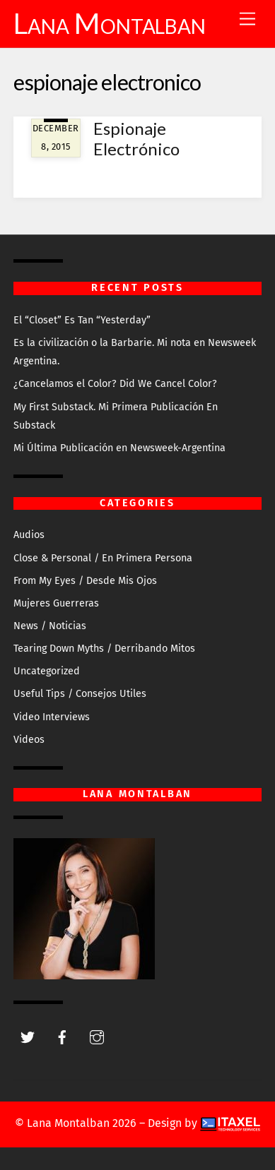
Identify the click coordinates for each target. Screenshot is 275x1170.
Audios (29, 535)
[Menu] (247, 19)
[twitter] (27, 1036)
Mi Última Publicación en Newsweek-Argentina (119, 448)
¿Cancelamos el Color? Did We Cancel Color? (115, 384)
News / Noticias (49, 626)
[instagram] (97, 1036)
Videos (29, 740)
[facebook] (62, 1036)
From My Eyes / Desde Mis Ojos (85, 581)
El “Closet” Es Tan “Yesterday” (82, 320)
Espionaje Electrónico (136, 138)
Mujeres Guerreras (56, 603)
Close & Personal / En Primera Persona (102, 558)
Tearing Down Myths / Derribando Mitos (104, 649)
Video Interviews (51, 717)
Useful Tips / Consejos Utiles (79, 694)
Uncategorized (46, 671)
